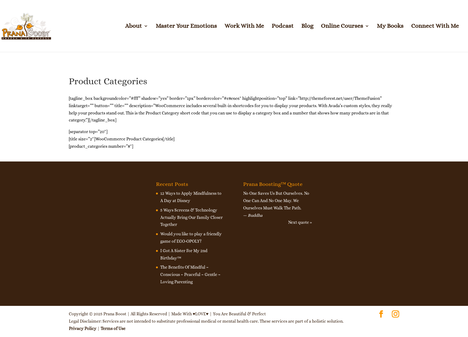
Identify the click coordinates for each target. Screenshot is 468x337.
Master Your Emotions (186, 26)
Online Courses (342, 26)
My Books (390, 26)
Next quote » (300, 222)
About (133, 26)
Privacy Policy (82, 328)
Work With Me (244, 26)
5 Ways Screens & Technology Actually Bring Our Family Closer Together (191, 217)
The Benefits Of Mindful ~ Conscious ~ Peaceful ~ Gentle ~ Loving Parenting (190, 274)
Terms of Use (113, 328)
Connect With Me (435, 26)
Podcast (283, 26)
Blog (307, 26)
